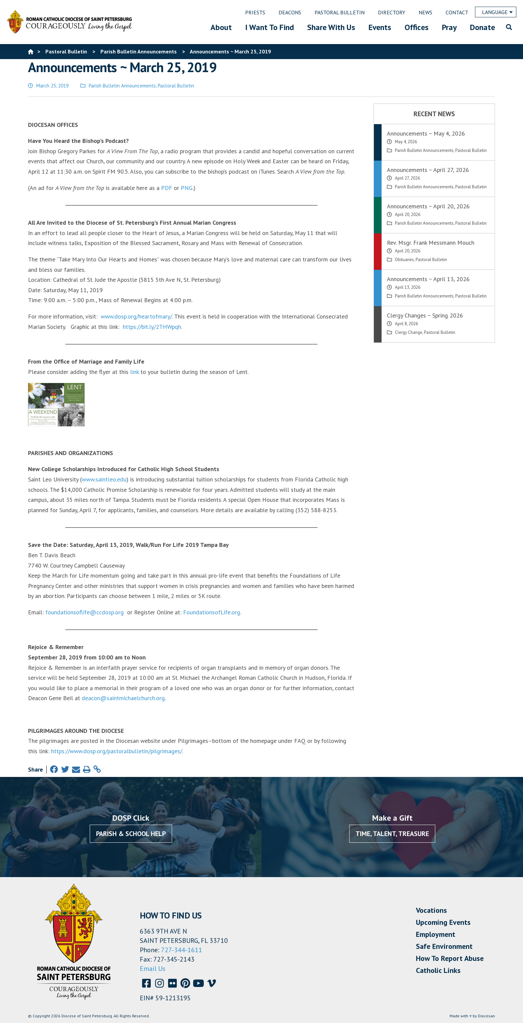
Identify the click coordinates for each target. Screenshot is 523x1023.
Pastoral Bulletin (176, 85)
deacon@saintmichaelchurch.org (123, 698)
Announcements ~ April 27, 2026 (428, 170)
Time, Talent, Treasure (392, 833)
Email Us (152, 968)
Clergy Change (408, 332)
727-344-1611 (181, 950)
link (134, 372)
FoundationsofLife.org (211, 612)
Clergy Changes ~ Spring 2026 (425, 315)
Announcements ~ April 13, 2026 (428, 279)
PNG (186, 188)
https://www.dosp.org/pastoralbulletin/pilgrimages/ (116, 751)
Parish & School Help (131, 833)
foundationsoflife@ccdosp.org (84, 612)
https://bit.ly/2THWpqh (152, 327)
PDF (166, 188)
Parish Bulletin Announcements (122, 85)
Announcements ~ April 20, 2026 (428, 206)
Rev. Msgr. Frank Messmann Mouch (430, 242)
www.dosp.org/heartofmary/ (136, 316)
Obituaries (404, 259)
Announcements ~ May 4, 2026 (426, 133)
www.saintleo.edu (104, 479)
